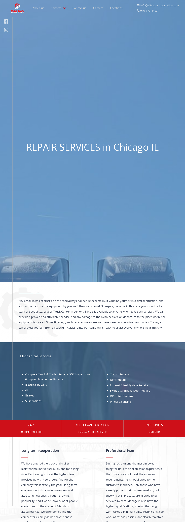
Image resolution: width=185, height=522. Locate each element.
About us (38, 8)
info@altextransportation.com (159, 5)
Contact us (79, 8)
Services (56, 8)
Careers (98, 8)
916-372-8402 (149, 11)
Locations (116, 8)
